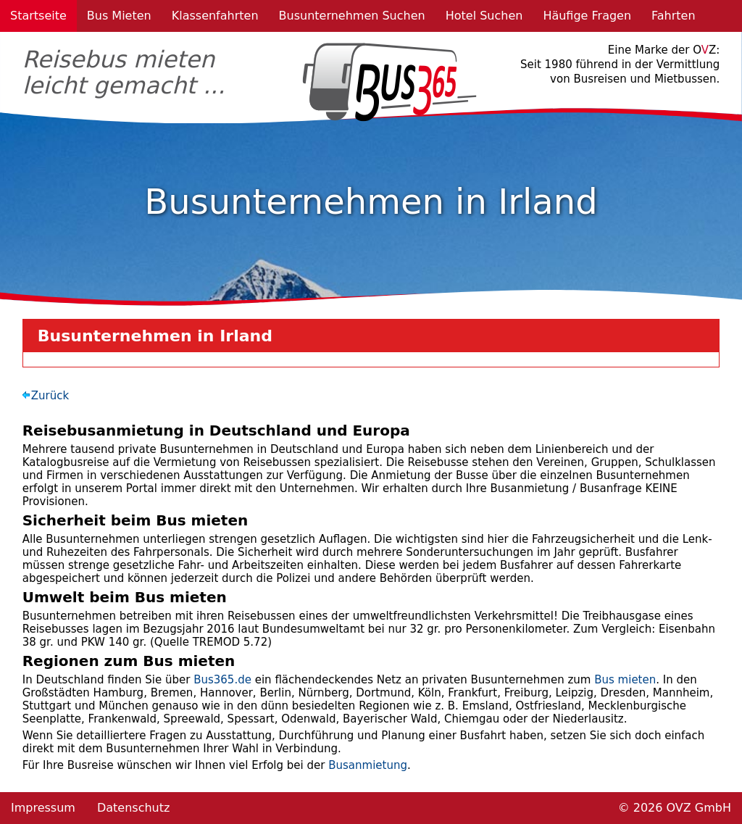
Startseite (38, 15)
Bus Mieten (119, 15)
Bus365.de (222, 679)
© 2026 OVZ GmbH (674, 808)
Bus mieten (625, 679)
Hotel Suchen (484, 15)
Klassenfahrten (215, 15)
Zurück (50, 395)
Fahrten (673, 15)
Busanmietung (367, 765)
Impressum (43, 808)
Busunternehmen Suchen (352, 15)
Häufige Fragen (587, 15)
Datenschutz (133, 808)
